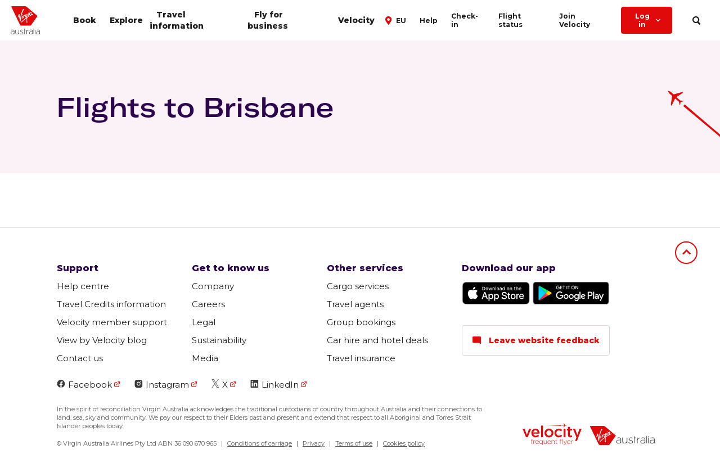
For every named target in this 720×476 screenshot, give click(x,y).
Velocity (356, 20)
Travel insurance (361, 358)
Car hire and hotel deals (377, 340)
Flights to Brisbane (195, 107)
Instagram (161, 384)
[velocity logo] (552, 435)
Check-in (464, 20)
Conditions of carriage (259, 443)
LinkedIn (274, 384)
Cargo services (358, 286)
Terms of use (353, 443)
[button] (397, 19)
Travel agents (355, 304)
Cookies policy (404, 443)
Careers (208, 304)
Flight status (510, 20)
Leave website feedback (536, 340)
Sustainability (219, 340)
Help (429, 20)
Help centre (83, 286)
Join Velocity (574, 20)
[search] (696, 20)
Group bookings (361, 322)
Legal (203, 322)
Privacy (314, 443)
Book (84, 20)
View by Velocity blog (102, 340)
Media (205, 358)
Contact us (80, 358)
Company (213, 286)
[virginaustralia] (622, 437)
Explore (126, 20)
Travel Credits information (111, 304)
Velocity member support (112, 322)
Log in (649, 20)
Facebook (84, 384)
